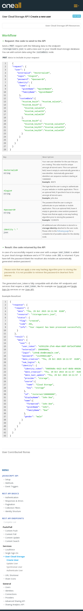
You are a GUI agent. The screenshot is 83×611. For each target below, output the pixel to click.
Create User (13, 560)
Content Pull (10, 534)
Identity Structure (13, 511)
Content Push (11, 530)
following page (63, 231)
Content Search (12, 541)
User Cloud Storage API (15, 16)
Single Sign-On (11, 553)
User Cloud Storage (15, 556)
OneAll (11, 5)
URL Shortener (12, 575)
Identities (9, 590)
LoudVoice (10, 549)
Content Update (12, 537)
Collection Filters (12, 507)
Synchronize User (14, 567)
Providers (9, 597)
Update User (12, 563)
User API (29, 289)
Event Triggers (11, 486)
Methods (9, 483)
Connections (11, 594)
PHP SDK (76, 16)
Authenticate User (15, 570)
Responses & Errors (14, 501)
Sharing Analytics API (14, 604)
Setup (7, 479)
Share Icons (10, 578)
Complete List (10, 522)
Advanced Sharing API (15, 601)
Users (7, 587)
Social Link (62, 286)
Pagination (10, 504)
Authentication (11, 497)
